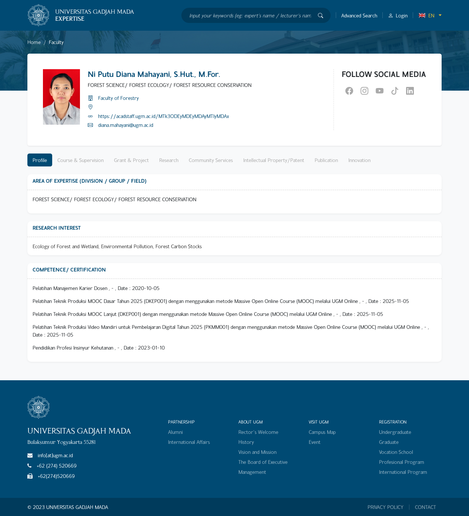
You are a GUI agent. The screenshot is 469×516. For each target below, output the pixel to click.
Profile (40, 160)
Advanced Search (359, 15)
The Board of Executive (263, 462)
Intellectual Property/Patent (273, 160)
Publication (326, 160)
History (246, 442)
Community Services (211, 160)
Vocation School (396, 452)
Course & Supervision (80, 160)
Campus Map (322, 432)
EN (426, 15)
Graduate (389, 442)
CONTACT (425, 507)
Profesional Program (401, 462)
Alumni (175, 432)
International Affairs (189, 442)
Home (34, 42)
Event (315, 442)
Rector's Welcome (258, 432)
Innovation (359, 160)
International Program (403, 472)
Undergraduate (395, 432)
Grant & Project (131, 160)
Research (168, 160)
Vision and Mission (257, 452)
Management (252, 472)
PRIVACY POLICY (385, 507)
